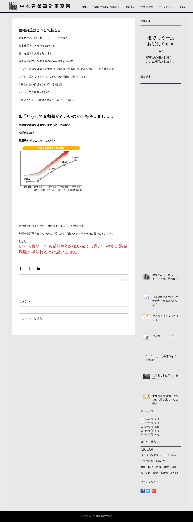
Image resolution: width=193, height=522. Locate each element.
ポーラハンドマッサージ (155, 455)
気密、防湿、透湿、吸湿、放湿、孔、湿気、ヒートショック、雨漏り (161, 466)
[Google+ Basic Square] (154, 491)
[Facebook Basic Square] (143, 491)
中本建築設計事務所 (46, 6)
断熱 (158, 461)
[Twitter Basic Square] (148, 491)
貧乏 (147, 472)
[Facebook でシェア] (20, 268)
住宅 (173, 455)
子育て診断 (147, 461)
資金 (155, 472)
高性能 (174, 472)
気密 (165, 461)
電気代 (164, 472)
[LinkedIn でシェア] (38, 268)
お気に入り (147, 449)
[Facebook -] (162, 516)
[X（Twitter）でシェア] (29, 268)
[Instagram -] (171, 516)
